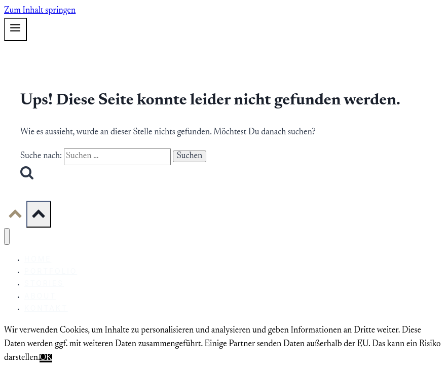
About (40, 295)
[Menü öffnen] (15, 29)
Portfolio (50, 271)
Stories (44, 283)
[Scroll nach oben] (15, 217)
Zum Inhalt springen (40, 11)
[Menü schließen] (7, 236)
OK (46, 358)
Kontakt (46, 308)
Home (37, 258)
